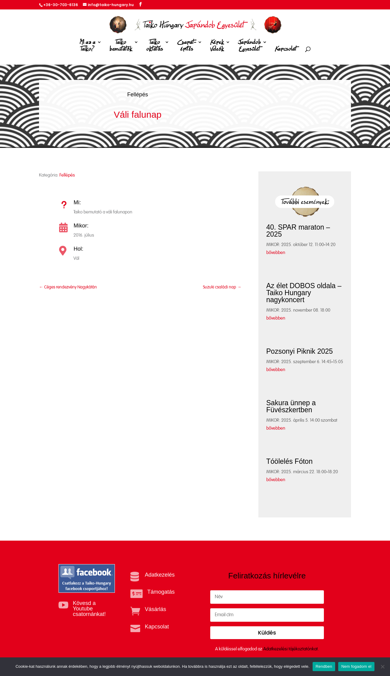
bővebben (275, 252)
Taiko (120, 47)
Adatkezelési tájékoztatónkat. (291, 649)
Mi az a (87, 47)
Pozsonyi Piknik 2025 (299, 351)
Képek (217, 47)
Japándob (249, 47)
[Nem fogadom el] (382, 666)
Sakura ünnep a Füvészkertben (291, 406)
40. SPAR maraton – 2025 (298, 230)
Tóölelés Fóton (289, 461)
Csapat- (186, 47)
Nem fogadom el (356, 666)
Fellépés (137, 94)
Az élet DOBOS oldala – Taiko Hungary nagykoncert (304, 293)
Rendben (324, 666)
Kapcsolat (285, 49)
